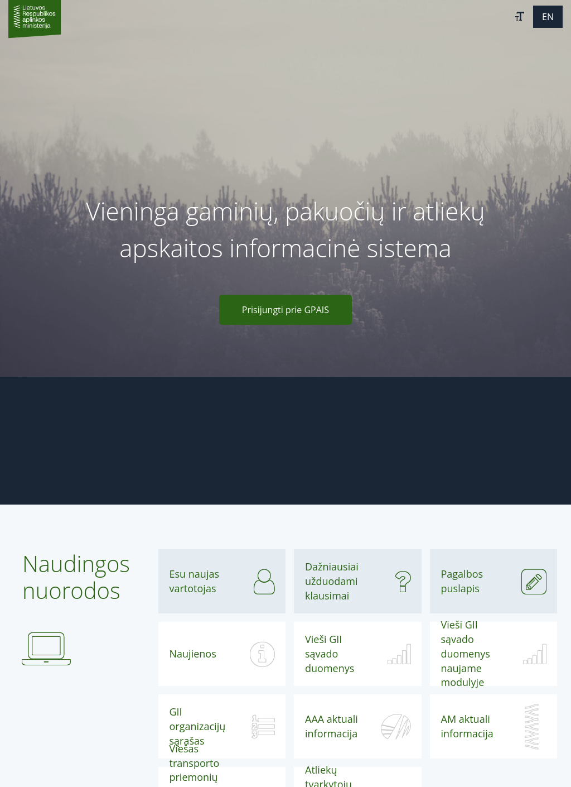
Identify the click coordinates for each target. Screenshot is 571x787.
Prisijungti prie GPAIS (285, 310)
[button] (519, 17)
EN (548, 17)
